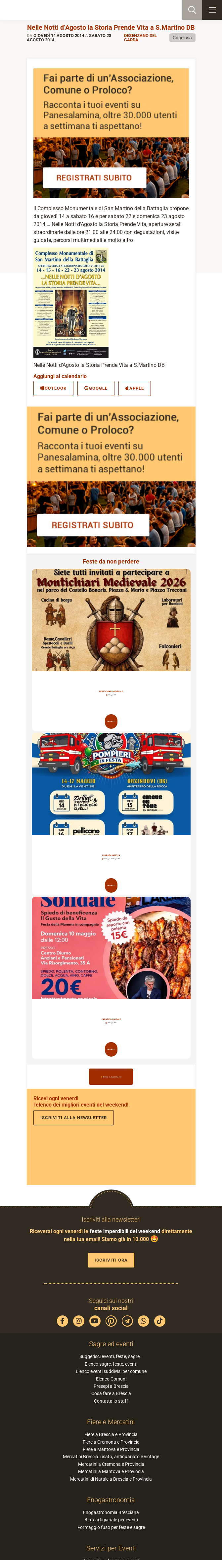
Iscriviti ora (111, 1260)
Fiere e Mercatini (111, 1422)
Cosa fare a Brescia (111, 1393)
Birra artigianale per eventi (111, 1519)
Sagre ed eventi (111, 1344)
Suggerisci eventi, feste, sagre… (111, 1356)
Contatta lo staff (111, 1401)
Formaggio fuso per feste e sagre (111, 1527)
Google (96, 388)
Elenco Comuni (111, 1379)
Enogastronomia (111, 1500)
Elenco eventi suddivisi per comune (111, 1371)
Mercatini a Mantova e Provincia (111, 1471)
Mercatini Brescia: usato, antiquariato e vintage (111, 1456)
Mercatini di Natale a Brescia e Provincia (111, 1479)
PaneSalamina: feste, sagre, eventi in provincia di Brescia (38, 10)
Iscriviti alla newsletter (73, 1117)
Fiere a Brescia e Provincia (111, 1434)
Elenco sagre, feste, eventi (111, 1364)
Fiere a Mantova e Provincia (111, 1449)
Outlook (53, 388)
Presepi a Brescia (111, 1386)
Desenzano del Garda (140, 37)
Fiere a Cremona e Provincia (111, 1442)
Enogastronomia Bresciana (111, 1512)
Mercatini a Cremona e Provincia (111, 1464)
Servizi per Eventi (111, 1548)
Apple (134, 388)
